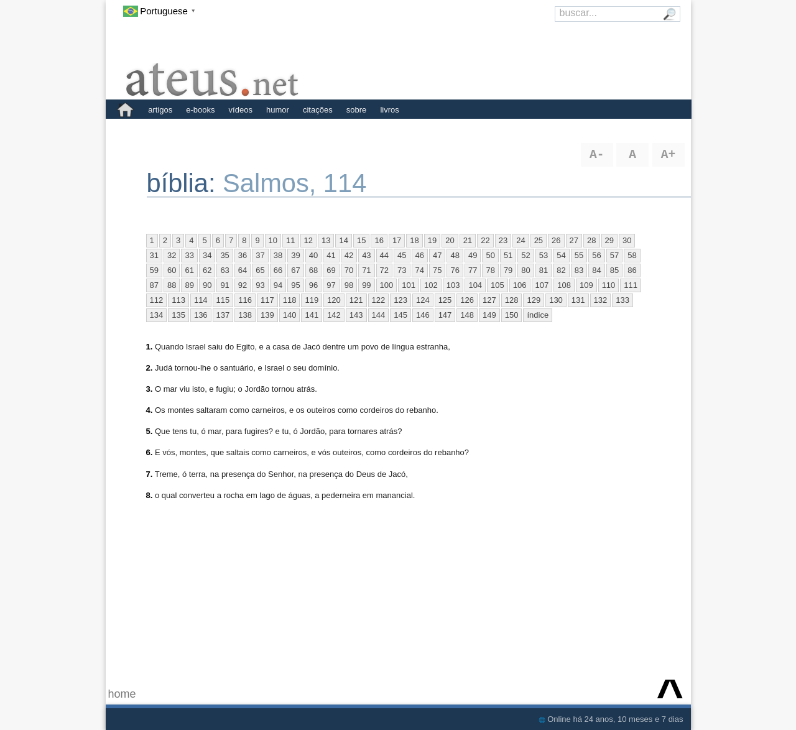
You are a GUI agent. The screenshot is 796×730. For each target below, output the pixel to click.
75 (437, 270)
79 (508, 270)
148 (467, 315)
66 (278, 270)
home (122, 694)
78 (490, 270)
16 (378, 240)
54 (561, 255)
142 (334, 315)
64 (242, 270)
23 (503, 240)
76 (454, 270)
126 (467, 300)
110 (609, 285)
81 (543, 270)
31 (154, 255)
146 (423, 315)
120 (334, 300)
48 (454, 255)
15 (361, 240)
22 (485, 240)
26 (556, 240)
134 (157, 315)
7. (149, 474)
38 (278, 255)
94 (278, 285)
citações (318, 109)
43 (366, 255)
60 (171, 270)
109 (586, 285)
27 (574, 240)
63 (224, 270)
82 (561, 270)
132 (601, 300)
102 (431, 285)
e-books (200, 109)
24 (520, 240)
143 (356, 315)
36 (242, 255)
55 (579, 255)
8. (149, 495)
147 (445, 315)
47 (437, 255)
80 (525, 270)
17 (396, 240)
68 (313, 270)
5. (149, 431)
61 (189, 270)
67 (295, 270)
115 (223, 300)
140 (290, 315)
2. (149, 367)
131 (578, 300)
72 (384, 270)
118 (290, 300)
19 (432, 240)
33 (189, 255)
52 (525, 255)
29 (609, 240)
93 (260, 285)
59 (154, 270)
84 (596, 270)
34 (207, 255)
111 (630, 285)
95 (295, 285)
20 (449, 240)
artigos (160, 109)
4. (149, 410)
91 (224, 285)
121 (356, 300)
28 (591, 240)
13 (326, 240)
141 (311, 315)
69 (330, 270)
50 (490, 255)
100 (387, 285)
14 (343, 240)
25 (538, 240)
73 (401, 270)
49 (472, 255)
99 (366, 285)
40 (313, 255)
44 (384, 255)
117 (267, 300)
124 (423, 300)
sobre (356, 109)
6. (149, 452)
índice (537, 315)
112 (157, 300)
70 (349, 270)
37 (260, 255)
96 (313, 285)
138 (245, 315)
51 (508, 255)
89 (189, 285)
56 (596, 255)
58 (631, 255)
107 (542, 285)
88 (171, 285)
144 (379, 315)
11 (290, 240)
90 (207, 285)
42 (349, 255)
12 (308, 240)
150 (512, 315)
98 (349, 285)
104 (475, 285)
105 (497, 285)
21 (467, 240)
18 (414, 240)
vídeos (240, 109)
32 (171, 255)
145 (400, 315)
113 (178, 300)
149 (489, 315)
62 (207, 270)
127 (489, 300)
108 (564, 285)
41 (330, 255)
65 (260, 270)
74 (419, 270)
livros (389, 109)
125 (445, 300)
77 (472, 270)
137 (223, 315)
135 (178, 315)
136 (201, 315)
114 (201, 300)
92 (242, 285)
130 (556, 300)
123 (400, 300)
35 (224, 255)
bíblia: (185, 183)
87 (154, 285)
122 (379, 300)
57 (614, 255)
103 (453, 285)
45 (401, 255)
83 (579, 270)
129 (533, 300)
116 (245, 300)
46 (419, 255)
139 (267, 315)
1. (149, 346)
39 (295, 255)
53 (543, 255)
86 (631, 270)
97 (330, 285)
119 (311, 300)
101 (408, 285)
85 (614, 270)
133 (622, 300)
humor (277, 109)
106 (520, 285)
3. (149, 389)
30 (626, 240)
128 (512, 300)
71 (366, 270)
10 (273, 240)
